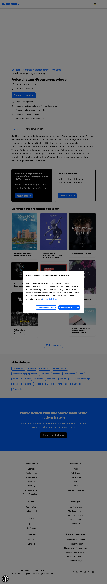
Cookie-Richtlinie (49, 299)
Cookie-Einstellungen (46, 307)
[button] (5, 579)
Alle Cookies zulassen (69, 307)
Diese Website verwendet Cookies (53, 277)
